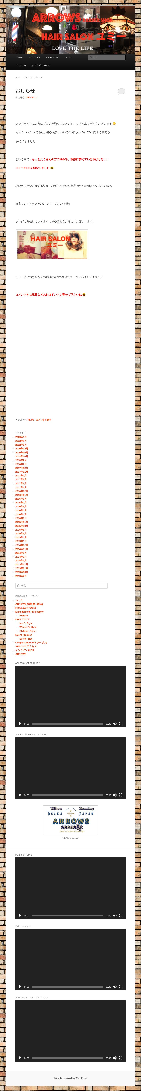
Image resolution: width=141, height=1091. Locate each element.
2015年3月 (21, 541)
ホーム (19, 600)
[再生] (20, 724)
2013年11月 (21, 568)
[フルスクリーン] (121, 724)
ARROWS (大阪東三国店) (29, 604)
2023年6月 (21, 437)
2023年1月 (21, 441)
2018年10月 (21, 456)
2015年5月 (21, 533)
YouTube (21, 65)
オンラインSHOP (41, 65)
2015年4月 (21, 537)
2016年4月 (21, 514)
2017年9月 (21, 475)
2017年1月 (21, 487)
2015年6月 (21, 529)
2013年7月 (21, 576)
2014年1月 (21, 560)
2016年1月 (21, 518)
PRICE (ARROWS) (25, 607)
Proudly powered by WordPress (70, 1078)
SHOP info (34, 57)
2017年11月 (21, 471)
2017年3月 (21, 483)
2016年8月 (21, 498)
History (23, 615)
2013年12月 (21, 564)
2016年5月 (21, 510)
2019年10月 (21, 452)
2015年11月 (21, 522)
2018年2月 (21, 464)
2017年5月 (21, 479)
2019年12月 (21, 448)
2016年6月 (21, 506)
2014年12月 (21, 545)
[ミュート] (115, 724)
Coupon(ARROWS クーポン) (31, 642)
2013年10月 (21, 572)
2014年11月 (21, 549)
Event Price (25, 638)
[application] (70, 696)
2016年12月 (21, 491)
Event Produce (23, 635)
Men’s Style (25, 623)
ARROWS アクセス (26, 646)
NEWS (31, 420)
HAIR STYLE (53, 57)
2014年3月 (21, 556)
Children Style (27, 631)
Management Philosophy (29, 611)
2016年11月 (21, 495)
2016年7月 (21, 502)
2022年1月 (21, 444)
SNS (68, 57)
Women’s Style (27, 627)
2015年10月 (21, 525)
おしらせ (25, 91)
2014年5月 (21, 553)
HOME (20, 57)
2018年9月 (21, 460)
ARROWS (20, 654)
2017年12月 (21, 468)
